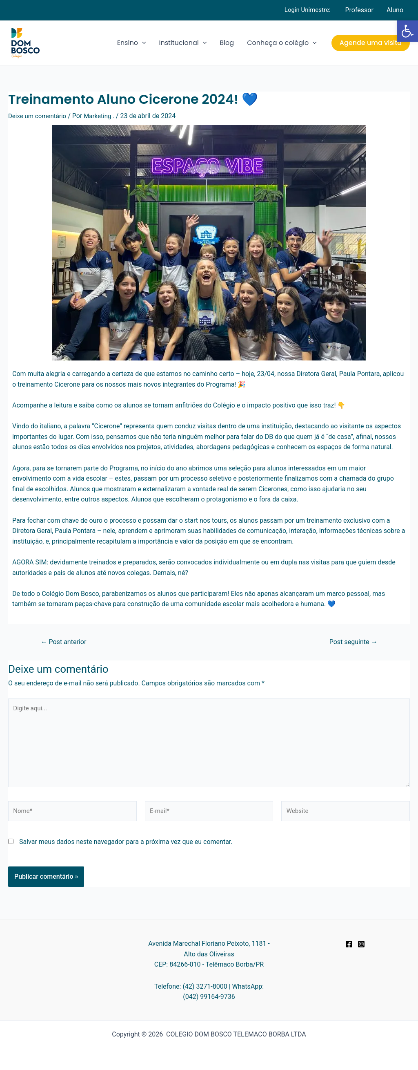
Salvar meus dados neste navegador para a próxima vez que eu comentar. (126, 848)
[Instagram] (361, 944)
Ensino (131, 43)
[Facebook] (349, 944)
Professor (359, 10)
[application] (142, 43)
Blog (227, 42)
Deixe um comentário (39, 116)
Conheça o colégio (282, 43)
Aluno (395, 10)
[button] (407, 31)
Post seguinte (351, 641)
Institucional (183, 43)
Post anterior (65, 641)
